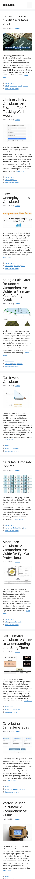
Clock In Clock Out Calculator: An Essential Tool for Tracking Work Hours (17, 107)
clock (15, 180)
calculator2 (9, 83)
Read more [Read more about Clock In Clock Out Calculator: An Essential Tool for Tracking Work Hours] (20, 171)
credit (20, 86)
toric (19, 622)
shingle (19, 364)
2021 (7, 86)
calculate (8, 528)
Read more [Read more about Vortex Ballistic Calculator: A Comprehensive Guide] (7, 870)
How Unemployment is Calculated (16, 197)
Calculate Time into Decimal (17, 464)
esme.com (9, 4)
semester (22, 789)
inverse (16, 448)
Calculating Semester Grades (16, 725)
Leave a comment (11, 89)
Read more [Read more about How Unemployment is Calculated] (7, 257)
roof (14, 364)
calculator (13, 86)
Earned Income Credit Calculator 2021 (15, 20)
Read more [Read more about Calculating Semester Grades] (12, 780)
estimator (16, 709)
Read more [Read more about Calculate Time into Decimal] (19, 519)
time (25, 528)
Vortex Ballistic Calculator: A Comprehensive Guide (15, 809)
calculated (9, 266)
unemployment (19, 266)
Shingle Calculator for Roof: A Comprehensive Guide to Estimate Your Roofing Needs (17, 289)
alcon (7, 622)
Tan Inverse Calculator (11, 379)
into (20, 528)
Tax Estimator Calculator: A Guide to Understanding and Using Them (17, 641)
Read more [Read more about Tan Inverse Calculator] (8, 439)
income (25, 86)
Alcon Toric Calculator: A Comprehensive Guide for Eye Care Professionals (17, 550)
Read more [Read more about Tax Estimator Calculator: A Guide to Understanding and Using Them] (28, 701)
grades (15, 789)
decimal (16, 528)
